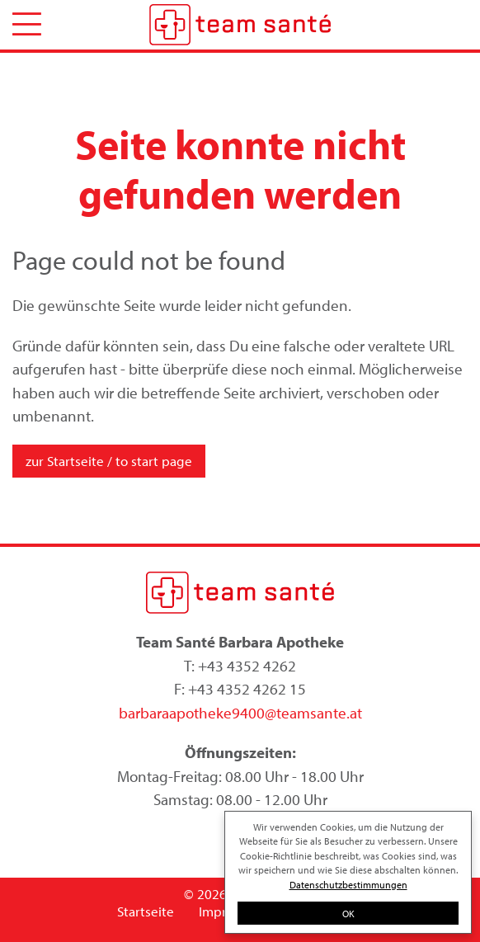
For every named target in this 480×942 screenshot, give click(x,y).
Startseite (145, 911)
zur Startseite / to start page (109, 460)
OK (348, 913)
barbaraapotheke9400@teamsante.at (240, 713)
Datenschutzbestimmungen (348, 884)
